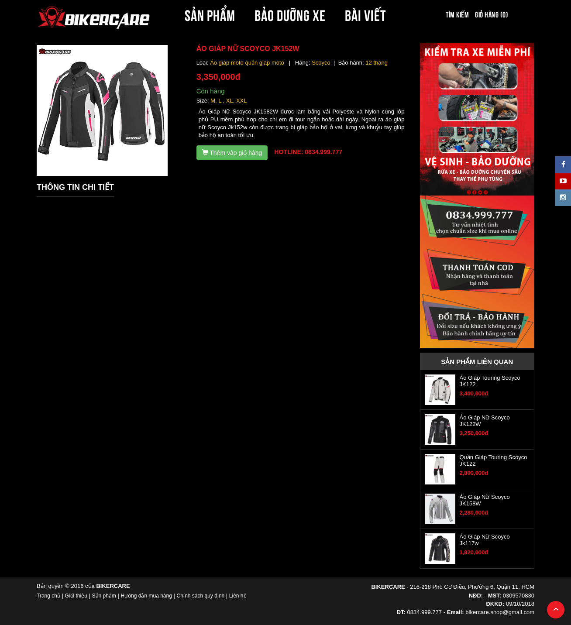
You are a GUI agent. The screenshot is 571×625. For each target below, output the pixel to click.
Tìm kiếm (457, 14)
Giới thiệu (76, 596)
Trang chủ (48, 596)
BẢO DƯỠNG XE (290, 14)
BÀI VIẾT (365, 14)
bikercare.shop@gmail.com (499, 612)
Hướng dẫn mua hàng (146, 596)
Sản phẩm (104, 596)
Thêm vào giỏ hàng (232, 152)
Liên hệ (238, 596)
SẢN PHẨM (210, 14)
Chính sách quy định (200, 596)
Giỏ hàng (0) (491, 14)
